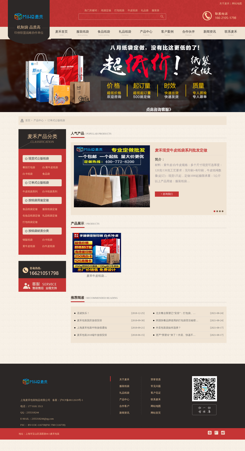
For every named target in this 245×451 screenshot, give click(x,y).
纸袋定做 (106, 10)
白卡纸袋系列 (49, 191)
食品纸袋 (103, 33)
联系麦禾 (230, 33)
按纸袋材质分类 (38, 230)
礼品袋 (144, 10)
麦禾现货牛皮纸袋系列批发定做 (181, 150)
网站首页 (156, 412)
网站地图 (237, 3)
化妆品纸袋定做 (31, 215)
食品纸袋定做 (30, 209)
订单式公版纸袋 (56, 120)
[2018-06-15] (138, 335)
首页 (27, 120)
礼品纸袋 (125, 33)
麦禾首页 (61, 33)
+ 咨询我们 (167, 194)
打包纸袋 (119, 10)
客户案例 (167, 33)
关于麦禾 (224, 3)
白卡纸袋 (28, 173)
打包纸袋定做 (30, 222)
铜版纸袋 (28, 239)
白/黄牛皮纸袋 (50, 167)
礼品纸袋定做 (49, 215)
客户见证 (156, 392)
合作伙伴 (188, 33)
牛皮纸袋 (133, 10)
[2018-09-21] (138, 327)
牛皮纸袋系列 (30, 191)
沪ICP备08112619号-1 (71, 400)
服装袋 (155, 10)
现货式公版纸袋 (38, 158)
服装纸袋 (82, 33)
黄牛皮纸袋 (29, 246)
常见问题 (156, 386)
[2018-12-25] (138, 313)
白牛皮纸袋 (48, 246)
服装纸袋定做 (49, 209)
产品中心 (146, 33)
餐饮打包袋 (29, 167)
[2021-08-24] (216, 313)
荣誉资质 (156, 379)
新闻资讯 (209, 33)
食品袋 (46, 173)
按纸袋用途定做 (38, 200)
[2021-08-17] (216, 327)
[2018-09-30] (138, 320)
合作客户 (124, 406)
